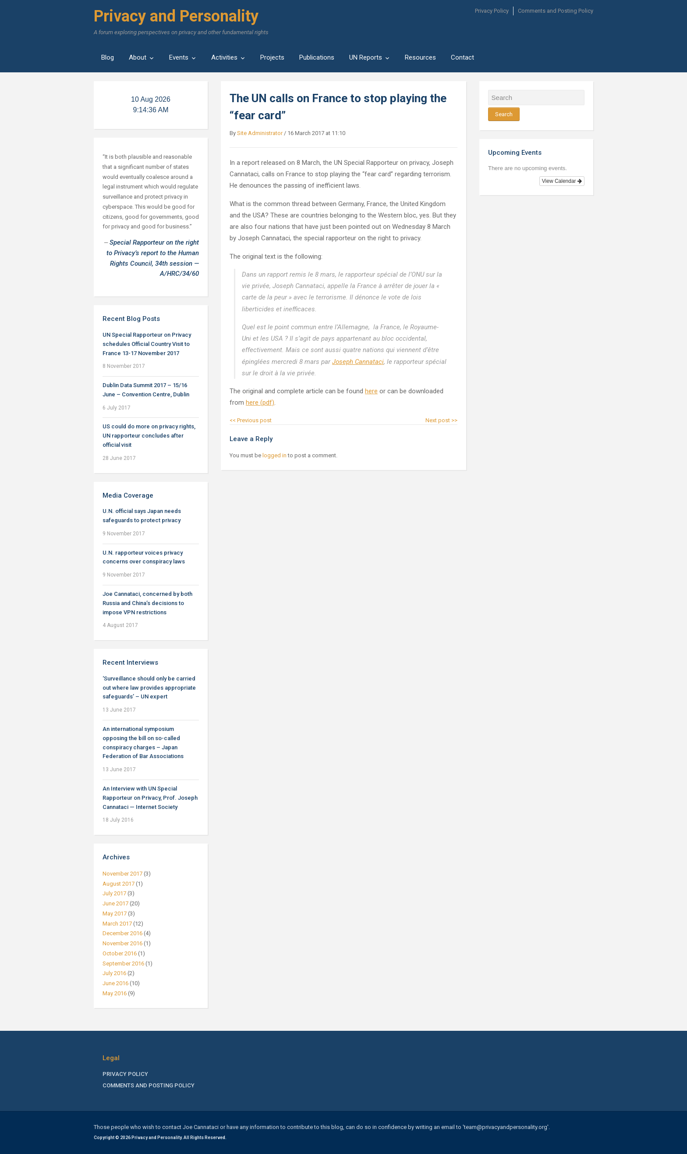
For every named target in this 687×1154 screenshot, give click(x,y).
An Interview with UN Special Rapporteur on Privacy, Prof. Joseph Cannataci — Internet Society (150, 797)
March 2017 (117, 923)
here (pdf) (260, 402)
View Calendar (562, 181)
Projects (272, 57)
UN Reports (365, 57)
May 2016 (115, 993)
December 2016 (122, 933)
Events (178, 57)
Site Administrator (260, 133)
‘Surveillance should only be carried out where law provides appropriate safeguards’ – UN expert (149, 687)
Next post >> (441, 420)
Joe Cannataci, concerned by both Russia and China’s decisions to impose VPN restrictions (147, 603)
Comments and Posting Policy (555, 10)
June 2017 (115, 903)
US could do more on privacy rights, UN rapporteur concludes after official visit (149, 435)
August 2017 (119, 883)
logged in (274, 455)
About (137, 57)
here (371, 391)
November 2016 (122, 943)
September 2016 (123, 963)
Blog (107, 57)
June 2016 (115, 983)
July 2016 (114, 973)
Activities (224, 57)
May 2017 (115, 913)
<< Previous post (251, 420)
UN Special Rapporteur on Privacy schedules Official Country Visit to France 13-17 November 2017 (147, 343)
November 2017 (122, 873)
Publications (316, 57)
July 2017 (114, 893)
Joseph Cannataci (358, 362)
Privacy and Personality (176, 16)
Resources (420, 57)
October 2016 (120, 953)
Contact (462, 57)
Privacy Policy (492, 10)
